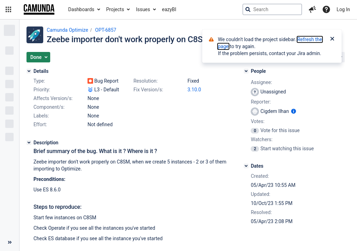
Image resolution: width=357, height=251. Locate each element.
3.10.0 (194, 89)
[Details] (28, 71)
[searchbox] (272, 9)
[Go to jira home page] (39, 9)
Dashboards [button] (81, 9)
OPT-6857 (105, 30)
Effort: (40, 124)
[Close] (332, 39)
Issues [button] (143, 9)
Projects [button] (115, 9)
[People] (246, 71)
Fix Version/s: (148, 89)
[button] (8, 9)
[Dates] (246, 165)
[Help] (326, 9)
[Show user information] (293, 111)
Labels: (41, 116)
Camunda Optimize (67, 30)
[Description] (28, 142)
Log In (343, 9)
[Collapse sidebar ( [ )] (9, 242)
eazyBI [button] (169, 9)
